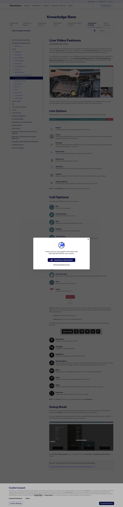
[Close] (88, 239)
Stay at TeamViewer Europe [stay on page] (61, 265)
